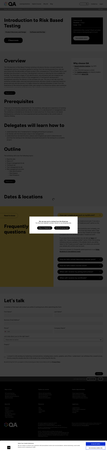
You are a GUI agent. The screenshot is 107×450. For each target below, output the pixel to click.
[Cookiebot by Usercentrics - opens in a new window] (9, 447)
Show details (21, 447)
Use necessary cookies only (95, 439)
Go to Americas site (62, 228)
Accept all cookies (95, 435)
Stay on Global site (44, 228)
